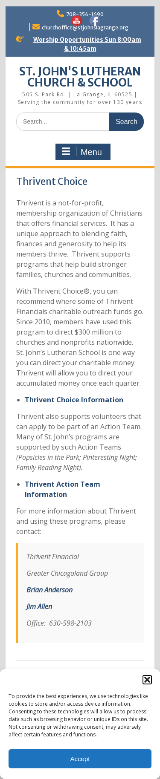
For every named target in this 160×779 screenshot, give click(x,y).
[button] (147, 679)
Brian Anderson (49, 589)
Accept (80, 758)
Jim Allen (39, 606)
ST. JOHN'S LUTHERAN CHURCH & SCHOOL (80, 76)
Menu (82, 152)
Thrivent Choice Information (74, 399)
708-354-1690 (85, 14)
